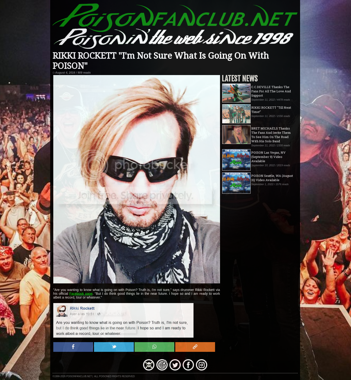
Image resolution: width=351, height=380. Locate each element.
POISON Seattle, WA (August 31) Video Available (272, 178)
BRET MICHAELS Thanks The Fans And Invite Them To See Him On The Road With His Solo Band (271, 134)
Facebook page (81, 293)
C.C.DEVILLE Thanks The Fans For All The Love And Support (271, 91)
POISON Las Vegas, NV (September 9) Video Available (268, 156)
